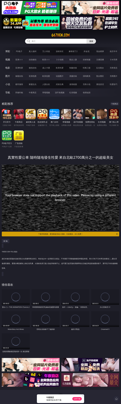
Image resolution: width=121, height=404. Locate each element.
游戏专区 (59, 51)
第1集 (5, 241)
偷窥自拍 (19, 76)
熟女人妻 (73, 59)
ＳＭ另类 (113, 59)
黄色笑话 (100, 84)
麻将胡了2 (73, 51)
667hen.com (60, 35)
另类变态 (113, 68)
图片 (7, 76)
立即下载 (77, 399)
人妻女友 (46, 84)
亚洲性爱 (19, 68)
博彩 (7, 51)
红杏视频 (73, 92)
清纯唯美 (86, 76)
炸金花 (86, 51)
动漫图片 (59, 76)
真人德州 (32, 51)
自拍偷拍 (32, 59)
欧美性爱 (59, 68)
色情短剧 (86, 92)
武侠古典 (59, 84)
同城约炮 (19, 92)
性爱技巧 (113, 84)
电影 (7, 67)
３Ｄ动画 (59, 59)
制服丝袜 (73, 68)
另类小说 (86, 84)
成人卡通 (46, 68)
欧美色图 (46, 76)
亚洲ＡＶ (19, 59)
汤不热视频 (59, 92)
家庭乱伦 (32, 84)
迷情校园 (73, 84)
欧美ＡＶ (46, 59)
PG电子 (19, 51)
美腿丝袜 (73, 76)
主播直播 (100, 59)
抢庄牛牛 (113, 51)
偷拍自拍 (32, 68)
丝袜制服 (86, 59)
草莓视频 (46, 92)
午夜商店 (32, 92)
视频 (7, 59)
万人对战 (46, 51)
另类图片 (113, 76)
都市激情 (19, 84)
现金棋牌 (100, 51)
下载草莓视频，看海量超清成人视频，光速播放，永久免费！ (78, 234)
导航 (7, 92)
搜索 (91, 41)
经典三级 (86, 68)
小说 (7, 84)
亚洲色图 (32, 76)
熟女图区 (100, 76)
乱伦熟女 (100, 68)
